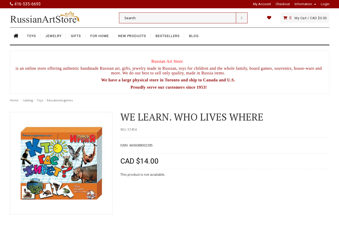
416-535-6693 (25, 4)
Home (14, 100)
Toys (40, 100)
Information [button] (305, 4)
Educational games (60, 100)
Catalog (28, 100)
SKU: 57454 (128, 129)
